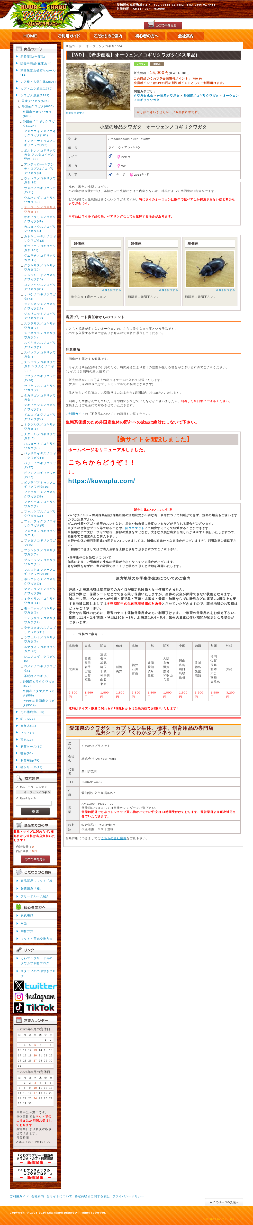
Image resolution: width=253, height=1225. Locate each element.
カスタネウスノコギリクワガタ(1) (40, 228)
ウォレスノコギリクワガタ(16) (40, 180)
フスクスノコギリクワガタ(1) (40, 533)
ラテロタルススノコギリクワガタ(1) (40, 629)
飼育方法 (27, 931)
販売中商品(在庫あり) (36, 63)
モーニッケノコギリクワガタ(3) (40, 610)
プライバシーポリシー (128, 1196)
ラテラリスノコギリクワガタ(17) (40, 620)
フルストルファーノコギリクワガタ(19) (40, 571)
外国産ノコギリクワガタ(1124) (39, 123)
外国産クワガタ (168, 95)
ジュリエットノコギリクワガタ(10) (40, 315)
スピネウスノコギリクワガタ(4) (40, 335)
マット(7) (27, 732)
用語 (24, 923)
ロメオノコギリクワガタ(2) (40, 668)
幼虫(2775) (28, 718)
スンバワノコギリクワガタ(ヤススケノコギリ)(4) (40, 366)
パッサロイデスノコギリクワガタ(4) (40, 455)
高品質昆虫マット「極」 (38, 880)
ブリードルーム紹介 (35, 896)
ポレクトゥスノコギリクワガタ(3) (40, 581)
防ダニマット (135, 528)
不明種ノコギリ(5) (37, 675)
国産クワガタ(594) (35, 100)
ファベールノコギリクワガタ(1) (40, 503)
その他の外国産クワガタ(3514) (39, 702)
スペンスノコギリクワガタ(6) (40, 354)
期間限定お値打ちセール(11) (38, 72)
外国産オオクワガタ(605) (37, 113)
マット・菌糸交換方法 (37, 938)
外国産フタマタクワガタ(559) (39, 693)
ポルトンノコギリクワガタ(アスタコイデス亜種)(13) (40, 155)
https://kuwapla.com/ (101, 480)
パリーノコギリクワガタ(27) (40, 465)
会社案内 (37, 1196)
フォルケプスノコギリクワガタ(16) (40, 513)
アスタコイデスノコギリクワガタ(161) (40, 133)
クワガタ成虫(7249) (34, 95)
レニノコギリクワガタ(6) (40, 658)
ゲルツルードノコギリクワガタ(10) (40, 277)
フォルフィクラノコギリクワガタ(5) (40, 523)
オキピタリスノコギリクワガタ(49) (40, 219)
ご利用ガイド (75, 413)
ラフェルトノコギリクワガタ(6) (40, 639)
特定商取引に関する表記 (92, 1196)
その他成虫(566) (32, 711)
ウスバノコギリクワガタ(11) (40, 190)
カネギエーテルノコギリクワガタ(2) (40, 238)
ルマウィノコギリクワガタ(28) (40, 649)
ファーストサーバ (232, 1219)
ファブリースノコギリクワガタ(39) (40, 494)
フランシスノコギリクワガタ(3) (40, 552)
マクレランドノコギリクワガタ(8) (40, 590)
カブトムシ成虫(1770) (36, 88)
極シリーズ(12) (31, 767)
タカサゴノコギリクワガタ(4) (40, 397)
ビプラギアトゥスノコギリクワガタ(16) (40, 484)
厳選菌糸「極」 (32, 888)
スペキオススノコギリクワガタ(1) (40, 344)
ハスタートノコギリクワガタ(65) (40, 445)
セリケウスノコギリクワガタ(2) (40, 387)
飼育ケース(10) (31, 746)
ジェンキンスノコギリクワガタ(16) (40, 306)
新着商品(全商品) (32, 56)
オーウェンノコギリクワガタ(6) (40, 209)
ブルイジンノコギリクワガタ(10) (40, 562)
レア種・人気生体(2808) (38, 81)
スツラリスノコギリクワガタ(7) (40, 325)
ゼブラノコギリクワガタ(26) (40, 378)
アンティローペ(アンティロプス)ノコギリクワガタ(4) (39, 168)
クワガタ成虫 (143, 95)
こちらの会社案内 (113, 838)
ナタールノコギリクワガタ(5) (40, 436)
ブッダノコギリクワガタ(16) (40, 542)
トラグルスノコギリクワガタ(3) (40, 426)
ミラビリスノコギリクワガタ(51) (40, 600)
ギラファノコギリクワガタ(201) (40, 248)
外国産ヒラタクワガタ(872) (39, 683)
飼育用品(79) (29, 760)
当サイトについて (59, 1196)
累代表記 (27, 915)
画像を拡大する (75, 113)
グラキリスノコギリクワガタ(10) (40, 267)
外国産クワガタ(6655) (38, 106)
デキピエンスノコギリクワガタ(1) (40, 407)
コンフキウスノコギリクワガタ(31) (40, 286)
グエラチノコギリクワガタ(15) (40, 257)
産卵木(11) (28, 725)
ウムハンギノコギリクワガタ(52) (40, 199)
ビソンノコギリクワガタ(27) (40, 474)
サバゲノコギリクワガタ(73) (40, 296)
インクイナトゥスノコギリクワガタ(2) (40, 142)
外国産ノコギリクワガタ (201, 95)
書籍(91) (26, 753)
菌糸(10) (26, 739)
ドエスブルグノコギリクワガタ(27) (40, 416)
